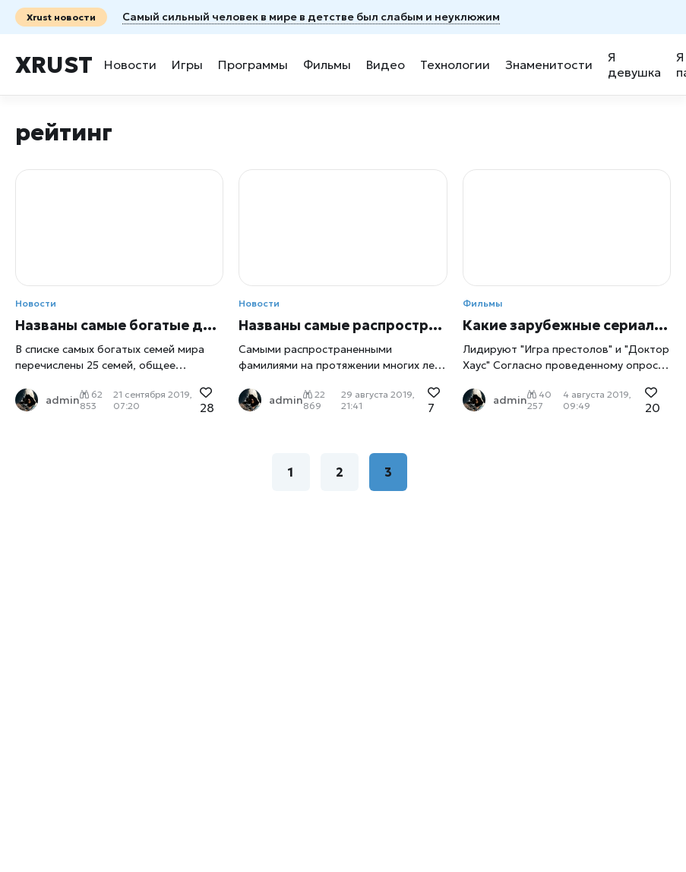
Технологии (455, 64)
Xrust (54, 65)
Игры (187, 64)
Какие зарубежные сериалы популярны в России (567, 325)
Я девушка (634, 64)
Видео (385, 64)
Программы (253, 64)
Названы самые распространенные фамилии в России (343, 325)
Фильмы (327, 64)
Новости (130, 64)
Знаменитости (549, 64)
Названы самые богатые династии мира (119, 325)
